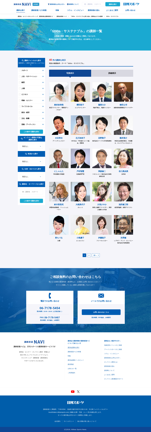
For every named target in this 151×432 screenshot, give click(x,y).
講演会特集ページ (62, 16)
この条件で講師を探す (31, 132)
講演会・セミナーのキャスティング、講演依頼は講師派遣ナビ (35, 16)
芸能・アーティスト (28, 124)
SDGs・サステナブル (112, 16)
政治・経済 (25, 112)
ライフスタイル (27, 106)
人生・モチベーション (29, 76)
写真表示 (70, 73)
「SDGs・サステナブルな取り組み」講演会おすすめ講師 (86, 16)
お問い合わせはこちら (101, 312)
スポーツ (24, 70)
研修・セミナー (27, 100)
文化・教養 (25, 118)
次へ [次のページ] (95, 255)
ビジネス (24, 94)
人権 (23, 88)
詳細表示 (112, 73)
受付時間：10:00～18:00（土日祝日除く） (50, 309)
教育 (23, 82)
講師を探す (113, 4)
